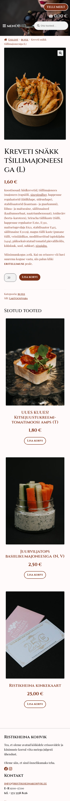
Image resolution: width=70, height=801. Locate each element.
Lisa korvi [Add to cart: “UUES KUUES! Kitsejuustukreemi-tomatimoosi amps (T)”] (35, 441)
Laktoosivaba (18, 298)
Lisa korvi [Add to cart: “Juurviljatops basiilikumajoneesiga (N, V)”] (35, 575)
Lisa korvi (30, 277)
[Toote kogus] (10, 277)
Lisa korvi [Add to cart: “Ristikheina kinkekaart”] (35, 704)
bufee (24, 39)
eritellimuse (14, 264)
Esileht (13, 39)
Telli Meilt (56, 7)
